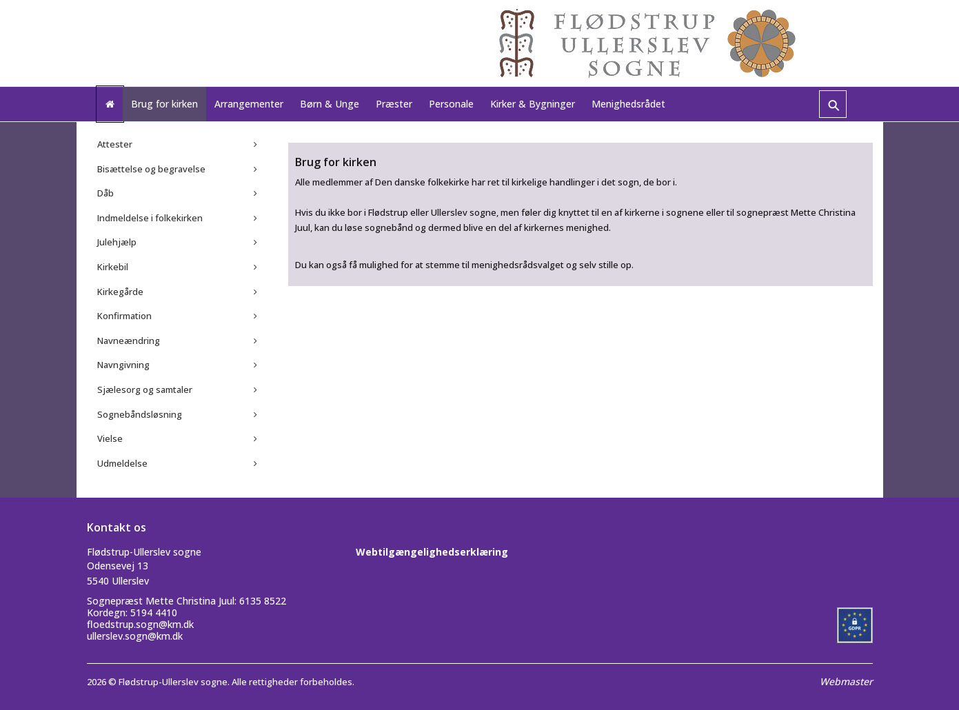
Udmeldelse (122, 463)
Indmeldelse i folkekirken (150, 218)
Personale (451, 103)
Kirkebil (112, 267)
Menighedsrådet (628, 103)
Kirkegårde (120, 291)
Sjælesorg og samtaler (144, 389)
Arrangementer (248, 103)
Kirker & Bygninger (532, 103)
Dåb (105, 193)
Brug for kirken (164, 103)
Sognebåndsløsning (139, 414)
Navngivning (123, 364)
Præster (394, 103)
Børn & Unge (329, 103)
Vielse (110, 438)
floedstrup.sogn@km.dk (140, 624)
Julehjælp (117, 242)
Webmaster (846, 681)
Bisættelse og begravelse (151, 169)
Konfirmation (124, 316)
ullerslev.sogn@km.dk (135, 635)
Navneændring (128, 340)
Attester (114, 144)
